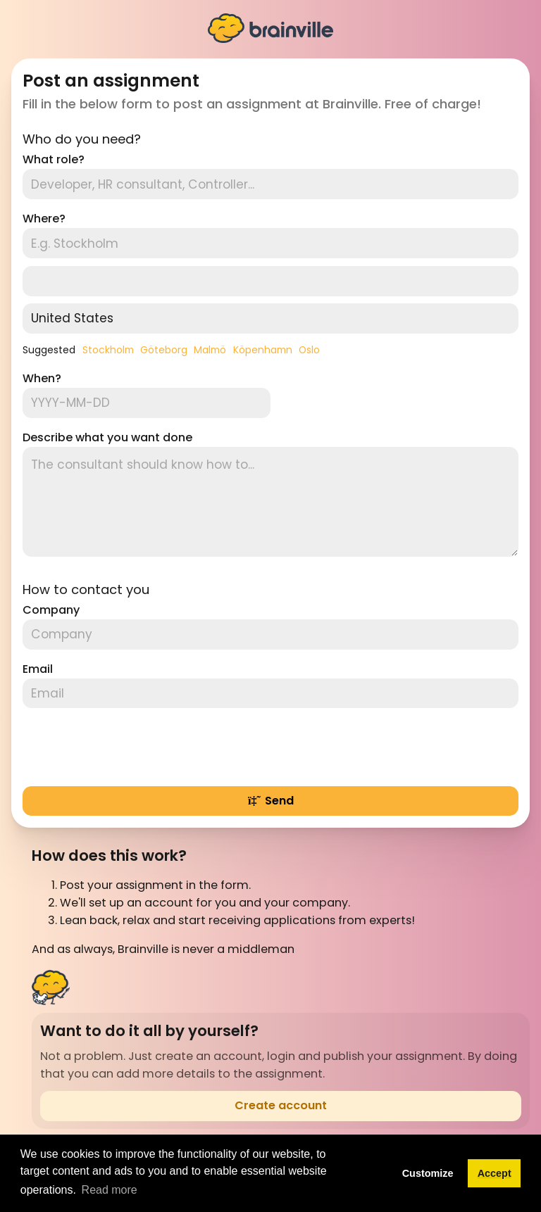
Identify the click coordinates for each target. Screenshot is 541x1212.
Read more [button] (109, 1190)
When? (42, 378)
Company (51, 610)
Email (38, 669)
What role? (54, 159)
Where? (44, 218)
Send (270, 801)
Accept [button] (494, 1173)
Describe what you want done (107, 437)
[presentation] (130, 746)
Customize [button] (428, 1173)
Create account (281, 1105)
